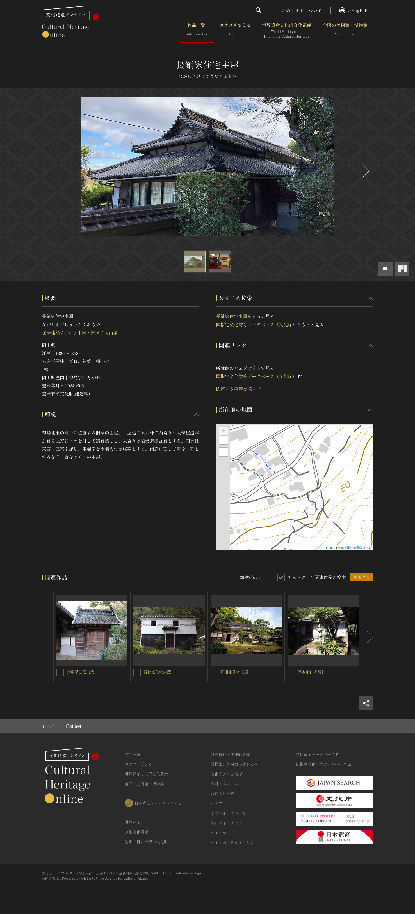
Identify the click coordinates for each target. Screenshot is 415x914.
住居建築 (51, 332)
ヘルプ (216, 803)
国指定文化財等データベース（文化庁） (256, 324)
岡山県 (111, 332)
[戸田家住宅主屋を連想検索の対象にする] (214, 672)
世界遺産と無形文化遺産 (286, 31)
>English (353, 10)
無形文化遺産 (136, 832)
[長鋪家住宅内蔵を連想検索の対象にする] (137, 672)
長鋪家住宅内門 (80, 671)
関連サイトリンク (226, 823)
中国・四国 (88, 332)
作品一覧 (196, 31)
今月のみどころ (224, 783)
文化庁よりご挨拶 (226, 774)
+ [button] (223, 431)
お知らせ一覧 (222, 793)
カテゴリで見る (235, 31)
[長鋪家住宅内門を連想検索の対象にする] (60, 672)
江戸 (68, 332)
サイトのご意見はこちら (232, 842)
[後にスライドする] (364, 171)
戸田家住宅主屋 (234, 672)
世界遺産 (132, 822)
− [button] (223, 440)
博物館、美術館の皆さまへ (234, 764)
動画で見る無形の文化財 (146, 841)
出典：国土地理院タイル (355, 547)
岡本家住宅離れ (311, 672)
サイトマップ (222, 833)
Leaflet (330, 547)
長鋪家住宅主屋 (231, 316)
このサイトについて (302, 10)
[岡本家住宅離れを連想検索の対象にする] (291, 672)
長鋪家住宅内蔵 (157, 672)
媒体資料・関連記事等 (230, 754)
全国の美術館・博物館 (345, 31)
